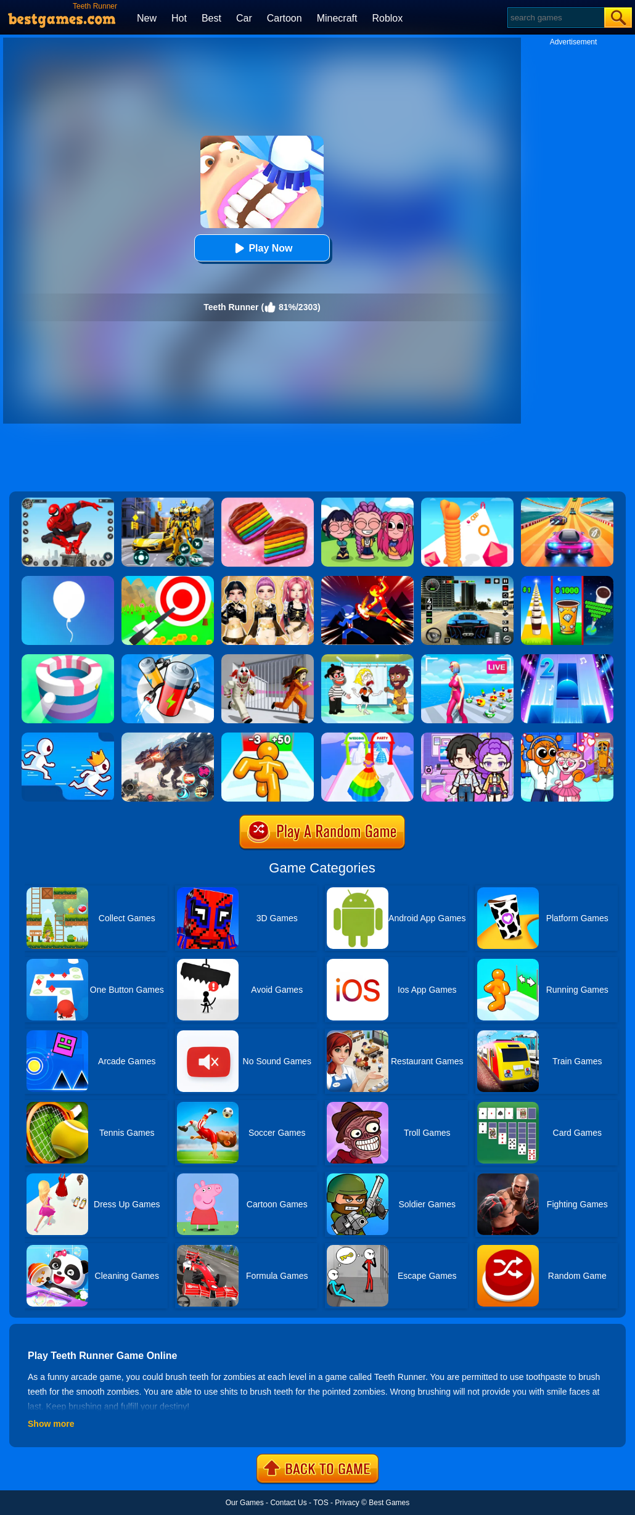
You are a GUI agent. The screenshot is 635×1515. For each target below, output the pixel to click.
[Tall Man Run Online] (267, 737)
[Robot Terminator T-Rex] (167, 737)
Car (244, 18)
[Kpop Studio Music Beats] (367, 502)
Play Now (261, 248)
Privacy (347, 1502)
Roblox (387, 18)
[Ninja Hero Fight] (367, 580)
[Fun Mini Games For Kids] (567, 737)
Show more (51, 1424)
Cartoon (284, 18)
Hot (179, 18)
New (147, 18)
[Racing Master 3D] (567, 502)
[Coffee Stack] (567, 580)
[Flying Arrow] (167, 580)
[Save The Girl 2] (367, 658)
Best (211, 18)
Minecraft (337, 18)
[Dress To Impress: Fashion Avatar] (267, 580)
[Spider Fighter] (68, 502)
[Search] (555, 17)
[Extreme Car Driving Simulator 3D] (467, 580)
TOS (320, 1502)
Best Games (389, 1502)
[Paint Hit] (68, 658)
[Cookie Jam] (267, 502)
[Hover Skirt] (367, 737)
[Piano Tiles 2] (567, 658)
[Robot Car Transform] (167, 502)
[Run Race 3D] (68, 737)
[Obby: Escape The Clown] (267, 658)
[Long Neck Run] (467, 502)
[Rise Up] (68, 580)
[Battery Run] (167, 658)
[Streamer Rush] (467, 658)
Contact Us (288, 1502)
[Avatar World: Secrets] (467, 737)
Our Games (245, 1502)
